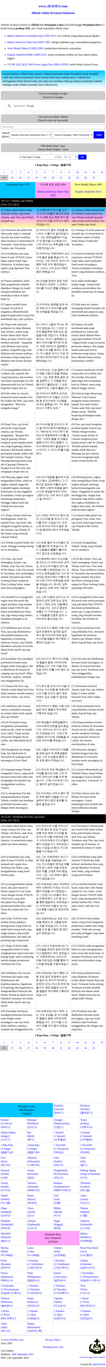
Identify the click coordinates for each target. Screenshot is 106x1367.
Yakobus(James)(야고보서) (60, 1302)
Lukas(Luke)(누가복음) (33, 1251)
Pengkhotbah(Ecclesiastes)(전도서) (61, 1174)
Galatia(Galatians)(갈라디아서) (87, 1264)
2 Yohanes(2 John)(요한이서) (60, 1315)
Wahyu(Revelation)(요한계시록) (34, 1327)
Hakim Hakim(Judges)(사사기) (8, 1136)
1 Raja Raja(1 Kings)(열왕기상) (7, 1149)
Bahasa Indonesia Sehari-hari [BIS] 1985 (28, 42)
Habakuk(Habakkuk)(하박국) (7, 1224)
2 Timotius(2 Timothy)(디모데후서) (61, 1289)
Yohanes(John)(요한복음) (60, 1251)
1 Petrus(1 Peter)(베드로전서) (87, 1302)
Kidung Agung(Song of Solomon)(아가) (90, 1174)
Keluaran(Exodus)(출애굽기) (86, 1109)
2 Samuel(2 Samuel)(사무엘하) (86, 1136)
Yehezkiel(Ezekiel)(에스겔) (85, 1187)
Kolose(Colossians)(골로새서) (60, 1277)
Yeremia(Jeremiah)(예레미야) (33, 1187)
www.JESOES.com (13, 1339)
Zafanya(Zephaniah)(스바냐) (33, 1224)
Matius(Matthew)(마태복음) (86, 1237)
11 (85, 172)
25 (93, 177)
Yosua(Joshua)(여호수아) (86, 1123)
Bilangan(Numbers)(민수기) (32, 1123)
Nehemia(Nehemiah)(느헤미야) (33, 1161)
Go (82, 157)
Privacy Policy (53, 1339)
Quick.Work (99, 1364)
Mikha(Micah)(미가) (58, 1212)
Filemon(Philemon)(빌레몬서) (7, 1302)
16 (20, 177)
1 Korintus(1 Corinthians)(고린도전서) (35, 1264)
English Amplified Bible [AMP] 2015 (27, 54)
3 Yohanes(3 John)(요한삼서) (86, 1315)
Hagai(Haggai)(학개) (58, 1224)
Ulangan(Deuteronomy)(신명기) (62, 1123)
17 (28, 177)
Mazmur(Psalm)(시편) (5, 1174)
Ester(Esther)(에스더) (58, 1161)
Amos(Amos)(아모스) (85, 1199)
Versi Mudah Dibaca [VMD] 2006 (25, 48)
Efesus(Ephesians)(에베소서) (7, 1277)
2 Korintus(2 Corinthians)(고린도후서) (62, 1264)
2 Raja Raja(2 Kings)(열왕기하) (33, 1149)
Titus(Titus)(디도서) (85, 1289)
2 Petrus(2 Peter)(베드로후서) (8, 1315)
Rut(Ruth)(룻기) (30, 1136)
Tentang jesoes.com (53, 1347)
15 (12, 177)
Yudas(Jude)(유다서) (5, 1327)
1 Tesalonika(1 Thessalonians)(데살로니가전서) (90, 1277)
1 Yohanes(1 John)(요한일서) (33, 1315)
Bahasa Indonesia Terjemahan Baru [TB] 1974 (31, 35)
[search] (52, 106)
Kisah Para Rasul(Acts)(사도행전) (89, 1251)
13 (101, 172)
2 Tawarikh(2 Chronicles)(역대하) (87, 1149)
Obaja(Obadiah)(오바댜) (6, 1212)
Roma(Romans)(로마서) (6, 1264)
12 (93, 172)
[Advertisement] (53, 1077)
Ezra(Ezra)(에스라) (5, 1161)
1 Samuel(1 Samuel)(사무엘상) (60, 1136)
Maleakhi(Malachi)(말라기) (6, 1237)
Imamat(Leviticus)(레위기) (6, 1123)
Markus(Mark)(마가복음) (7, 1251)
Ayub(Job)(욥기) (83, 1161)
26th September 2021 (23, 1354)
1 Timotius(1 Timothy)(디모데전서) (34, 1289)
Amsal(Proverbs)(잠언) (32, 1174)
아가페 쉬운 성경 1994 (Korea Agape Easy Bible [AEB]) (37, 64)
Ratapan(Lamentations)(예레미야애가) (62, 1187)
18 (36, 177)
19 (44, 177)
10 (77, 172)
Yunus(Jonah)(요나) (31, 1212)
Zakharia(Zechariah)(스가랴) (86, 1224)
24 (85, 177)
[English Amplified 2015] (88, 191)
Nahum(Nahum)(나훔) (85, 1212)
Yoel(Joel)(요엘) (57, 1199)
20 (53, 177)
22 (69, 177)
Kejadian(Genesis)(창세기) (59, 1109)
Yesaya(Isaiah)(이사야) (5, 1187)
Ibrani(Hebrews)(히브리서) (33, 1302)
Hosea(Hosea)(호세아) (32, 1199)
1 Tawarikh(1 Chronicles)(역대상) (61, 1149)
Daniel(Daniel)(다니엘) (5, 1199)
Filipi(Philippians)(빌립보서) (34, 1277)
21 (61, 177)
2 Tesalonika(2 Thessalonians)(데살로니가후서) (11, 1289)
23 (77, 177)
